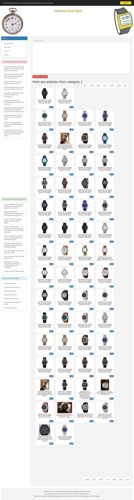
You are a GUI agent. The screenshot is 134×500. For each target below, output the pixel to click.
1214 (105, 85)
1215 (112, 85)
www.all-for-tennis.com (10, 294)
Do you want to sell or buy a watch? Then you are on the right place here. (67, 494)
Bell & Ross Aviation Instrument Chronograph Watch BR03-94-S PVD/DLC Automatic (13, 245)
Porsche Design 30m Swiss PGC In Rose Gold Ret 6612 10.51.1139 (14, 88)
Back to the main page (40, 76)
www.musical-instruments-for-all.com (12, 303)
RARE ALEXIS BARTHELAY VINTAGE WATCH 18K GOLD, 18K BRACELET (14, 102)
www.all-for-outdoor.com (11, 298)
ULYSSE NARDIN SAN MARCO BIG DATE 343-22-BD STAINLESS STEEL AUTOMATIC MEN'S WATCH (14, 132)
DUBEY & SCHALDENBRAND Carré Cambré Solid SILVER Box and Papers (13, 124)
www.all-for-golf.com (10, 291)
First (85, 85)
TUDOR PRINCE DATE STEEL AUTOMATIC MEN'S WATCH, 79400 (13, 117)
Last (125, 85)
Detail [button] (51, 107)
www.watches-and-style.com (12, 287)
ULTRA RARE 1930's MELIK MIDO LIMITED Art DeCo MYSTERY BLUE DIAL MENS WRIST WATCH (14, 109)
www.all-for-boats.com (10, 308)
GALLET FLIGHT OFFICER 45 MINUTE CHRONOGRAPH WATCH (13, 221)
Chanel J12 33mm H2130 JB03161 (14, 271)
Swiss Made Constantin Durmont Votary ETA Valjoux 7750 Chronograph (13, 94)
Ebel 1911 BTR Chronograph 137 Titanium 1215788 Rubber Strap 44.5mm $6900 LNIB (13, 237)
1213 (98, 85)
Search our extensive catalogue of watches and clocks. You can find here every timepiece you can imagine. (67, 496)
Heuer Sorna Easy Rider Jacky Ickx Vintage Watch (14, 257)
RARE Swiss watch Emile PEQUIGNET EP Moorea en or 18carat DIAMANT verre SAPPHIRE (13, 264)
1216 (118, 85)
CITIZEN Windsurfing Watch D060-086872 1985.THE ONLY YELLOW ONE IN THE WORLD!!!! (14, 68)
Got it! (126, 3)
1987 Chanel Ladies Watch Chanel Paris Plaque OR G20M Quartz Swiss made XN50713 (14, 76)
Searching (7, 47)
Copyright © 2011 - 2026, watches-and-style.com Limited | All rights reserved (67, 491)
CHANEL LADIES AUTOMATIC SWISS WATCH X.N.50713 (13, 82)
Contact (6, 54)
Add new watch (8, 43)
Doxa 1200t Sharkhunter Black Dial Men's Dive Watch (14, 251)
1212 (92, 85)
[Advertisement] (14, 169)
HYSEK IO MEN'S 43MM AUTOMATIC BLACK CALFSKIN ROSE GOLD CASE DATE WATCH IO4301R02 (14, 229)
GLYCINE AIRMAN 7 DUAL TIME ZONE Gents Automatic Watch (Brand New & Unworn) (13, 206)
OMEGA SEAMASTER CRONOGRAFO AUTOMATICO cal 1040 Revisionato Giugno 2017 (14, 213)
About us (6, 51)
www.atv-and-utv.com (10, 283)
